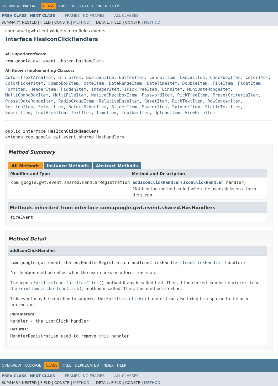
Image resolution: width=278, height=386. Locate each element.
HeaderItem (43, 89)
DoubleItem (194, 83)
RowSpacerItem (224, 101)
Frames (72, 15)
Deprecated (82, 6)
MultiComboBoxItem (26, 95)
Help (114, 6)
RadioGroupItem (76, 101)
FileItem (223, 83)
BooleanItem (100, 77)
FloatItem (249, 83)
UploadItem (167, 112)
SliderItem (124, 106)
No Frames (94, 15)
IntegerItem (105, 89)
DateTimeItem (162, 83)
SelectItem (50, 106)
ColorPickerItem (24, 83)
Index (101, 6)
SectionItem (19, 106)
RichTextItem (187, 101)
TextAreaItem (51, 112)
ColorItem (256, 77)
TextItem (81, 112)
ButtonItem (131, 77)
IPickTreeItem (140, 89)
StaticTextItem (222, 106)
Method (81, 22)
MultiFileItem (69, 95)
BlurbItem (69, 77)
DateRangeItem (125, 83)
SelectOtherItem (88, 106)
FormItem (15, 89)
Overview (11, 6)
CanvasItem (192, 77)
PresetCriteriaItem (235, 95)
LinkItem (172, 89)
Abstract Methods (117, 165)
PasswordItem (157, 95)
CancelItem (162, 77)
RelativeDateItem (119, 101)
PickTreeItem (192, 95)
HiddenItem (73, 89)
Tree (63, 6)
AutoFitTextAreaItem (29, 77)
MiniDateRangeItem (208, 89)
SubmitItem (17, 112)
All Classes (126, 15)
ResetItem (155, 101)
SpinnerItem (186, 106)
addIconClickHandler (157, 182)
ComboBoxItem (63, 83)
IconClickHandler (203, 182)
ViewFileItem (200, 112)
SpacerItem (154, 106)
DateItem (94, 83)
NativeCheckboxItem (114, 95)
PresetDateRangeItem (29, 101)
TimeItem (106, 112)
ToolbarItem (135, 112)
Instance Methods (68, 165)
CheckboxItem (225, 77)
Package (31, 6)
